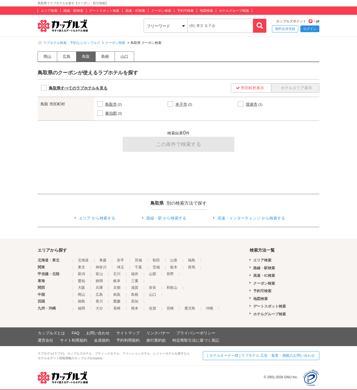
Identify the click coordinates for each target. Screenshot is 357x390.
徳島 (81, 301)
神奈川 (101, 267)
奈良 (152, 287)
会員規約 (102, 340)
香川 (99, 301)
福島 (191, 260)
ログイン (310, 29)
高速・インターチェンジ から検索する (251, 218)
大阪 (81, 287)
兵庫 (99, 287)
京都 (116, 287)
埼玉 (120, 267)
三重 (134, 281)
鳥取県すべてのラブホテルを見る (78, 88)
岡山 (47, 56)
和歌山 (172, 287)
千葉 (138, 267)
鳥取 (86, 56)
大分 (99, 308)
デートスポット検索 (104, 11)
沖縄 (209, 308)
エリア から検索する (97, 218)
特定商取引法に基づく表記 (195, 340)
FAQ (75, 333)
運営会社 (45, 340)
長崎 (116, 308)
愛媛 (116, 301)
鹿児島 (189, 308)
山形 (173, 260)
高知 (134, 301)
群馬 (191, 267)
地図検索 (206, 11)
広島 (67, 56)
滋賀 (134, 287)
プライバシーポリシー (195, 333)
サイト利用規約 (73, 340)
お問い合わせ (98, 333)
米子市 (181, 104)
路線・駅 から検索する (166, 218)
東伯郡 (111, 113)
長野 (170, 274)
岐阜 (116, 281)
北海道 (83, 260)
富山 (99, 274)
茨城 (156, 267)
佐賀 (152, 308)
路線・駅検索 (73, 11)
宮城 (138, 260)
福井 (134, 274)
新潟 (81, 274)
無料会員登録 (285, 29)
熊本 (134, 308)
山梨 (152, 274)
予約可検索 (185, 11)
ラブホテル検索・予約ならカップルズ (71, 43)
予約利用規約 (128, 340)
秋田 (156, 260)
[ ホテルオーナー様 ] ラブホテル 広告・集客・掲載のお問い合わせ (261, 355)
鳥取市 (111, 104)
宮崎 (170, 308)
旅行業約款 (156, 340)
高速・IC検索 (135, 11)
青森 (103, 260)
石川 (116, 274)
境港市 (251, 104)
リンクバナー (158, 333)
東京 (81, 267)
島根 (105, 56)
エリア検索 (49, 11)
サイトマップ (128, 333)
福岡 (81, 308)
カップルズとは (51, 333)
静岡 (99, 281)
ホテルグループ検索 (234, 11)
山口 (124, 56)
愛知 (81, 281)
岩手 (120, 260)
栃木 (173, 267)
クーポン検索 (161, 11)
